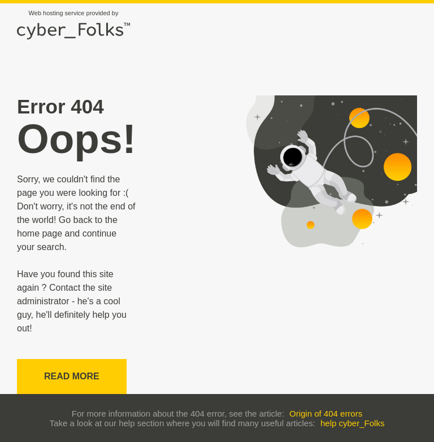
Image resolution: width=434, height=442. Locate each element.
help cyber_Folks (352, 423)
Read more (71, 376)
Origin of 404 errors (325, 413)
